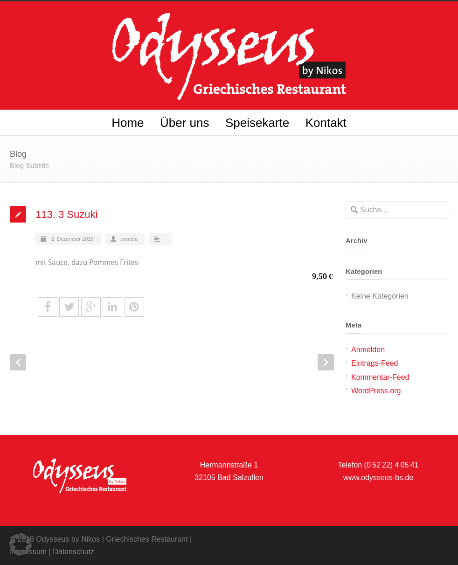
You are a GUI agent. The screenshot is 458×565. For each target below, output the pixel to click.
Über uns (184, 123)
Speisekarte (257, 123)
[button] (20, 544)
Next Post (326, 362)
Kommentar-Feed (380, 377)
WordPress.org (376, 391)
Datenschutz (73, 552)
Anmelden (368, 350)
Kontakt (326, 123)
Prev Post (18, 362)
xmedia (129, 239)
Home (127, 123)
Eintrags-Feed (374, 363)
